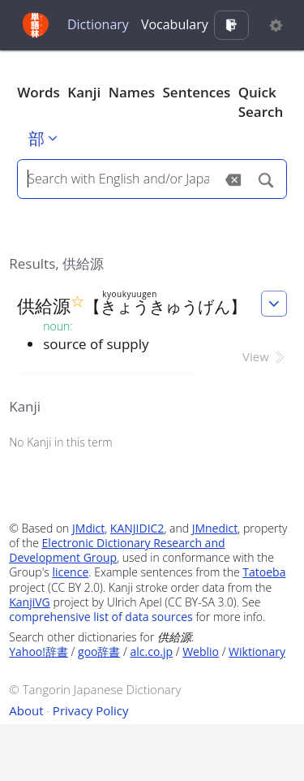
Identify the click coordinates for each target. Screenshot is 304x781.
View (264, 356)
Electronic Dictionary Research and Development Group (117, 550)
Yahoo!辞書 (38, 651)
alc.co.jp (152, 651)
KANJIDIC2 (137, 528)
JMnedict (215, 528)
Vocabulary (174, 24)
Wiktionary (257, 651)
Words (38, 92)
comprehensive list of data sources (101, 616)
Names (132, 92)
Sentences (197, 92)
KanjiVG (29, 602)
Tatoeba (263, 572)
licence (70, 572)
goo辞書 (99, 651)
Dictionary (98, 24)
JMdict (88, 528)
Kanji (84, 92)
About (26, 710)
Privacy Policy (91, 710)
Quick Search (261, 102)
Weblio (200, 651)
